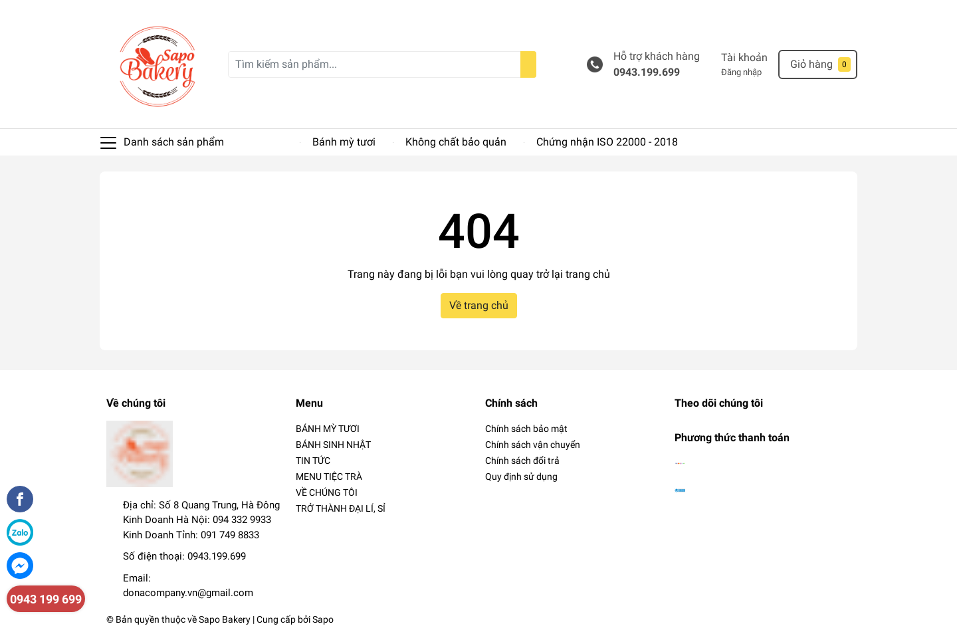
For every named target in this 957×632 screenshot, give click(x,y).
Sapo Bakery (225, 619)
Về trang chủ (478, 305)
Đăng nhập (741, 72)
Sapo (323, 619)
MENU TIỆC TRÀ (329, 476)
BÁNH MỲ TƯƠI (328, 428)
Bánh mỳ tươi (343, 142)
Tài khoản (744, 57)
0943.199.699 (646, 72)
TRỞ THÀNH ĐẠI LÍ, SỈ (340, 508)
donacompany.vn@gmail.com (188, 593)
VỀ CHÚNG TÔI (327, 492)
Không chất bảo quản (455, 142)
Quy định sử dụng (521, 476)
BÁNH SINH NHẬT (333, 444)
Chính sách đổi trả (522, 460)
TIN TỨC (313, 460)
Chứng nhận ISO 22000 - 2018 (607, 142)
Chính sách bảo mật (526, 428)
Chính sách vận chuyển (532, 444)
